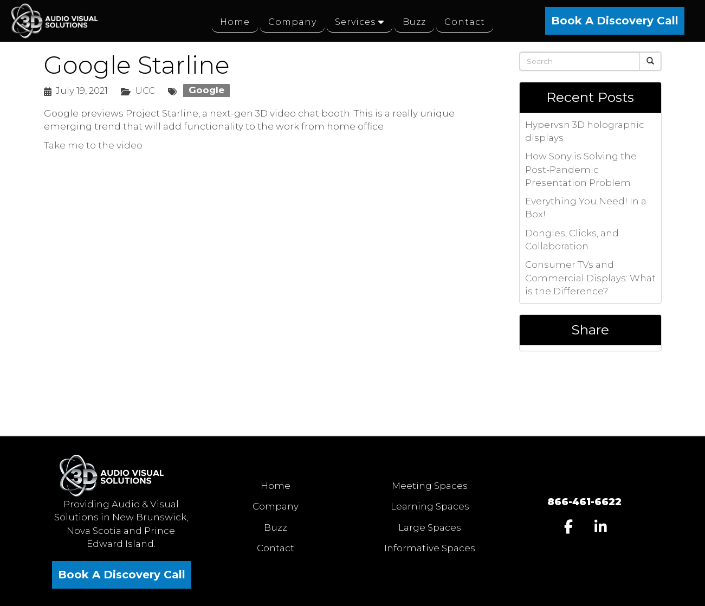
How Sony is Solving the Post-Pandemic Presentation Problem (581, 169)
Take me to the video (93, 145)
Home (275, 485)
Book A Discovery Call (614, 20)
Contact (275, 548)
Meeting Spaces (430, 485)
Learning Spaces (430, 506)
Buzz (275, 527)
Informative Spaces (429, 548)
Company (276, 506)
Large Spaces (429, 527)
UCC (145, 90)
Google (206, 90)
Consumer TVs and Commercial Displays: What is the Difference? (590, 277)
